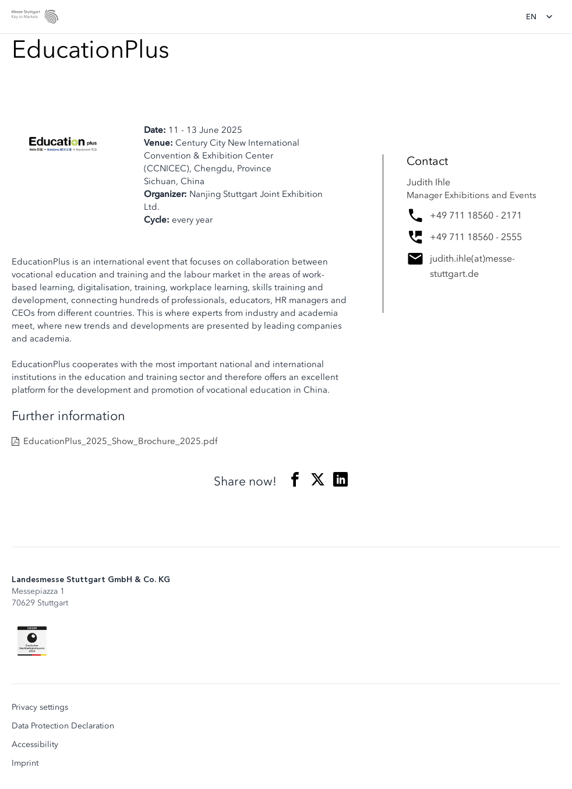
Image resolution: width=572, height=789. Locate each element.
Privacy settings (40, 707)
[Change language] (543, 17)
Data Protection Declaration (63, 726)
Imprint (25, 763)
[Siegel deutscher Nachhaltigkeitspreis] (32, 641)
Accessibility (35, 744)
